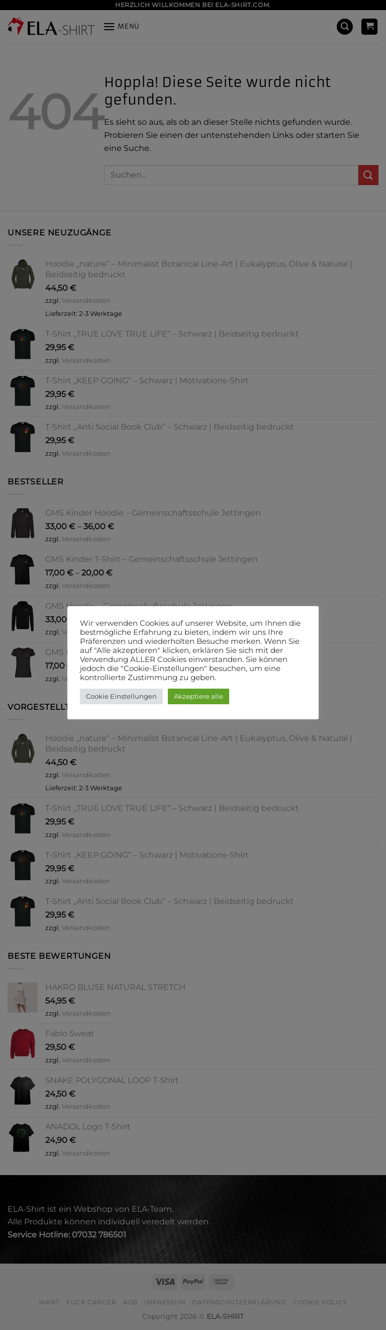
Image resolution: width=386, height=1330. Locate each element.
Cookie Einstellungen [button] (121, 696)
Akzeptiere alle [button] (198, 696)
